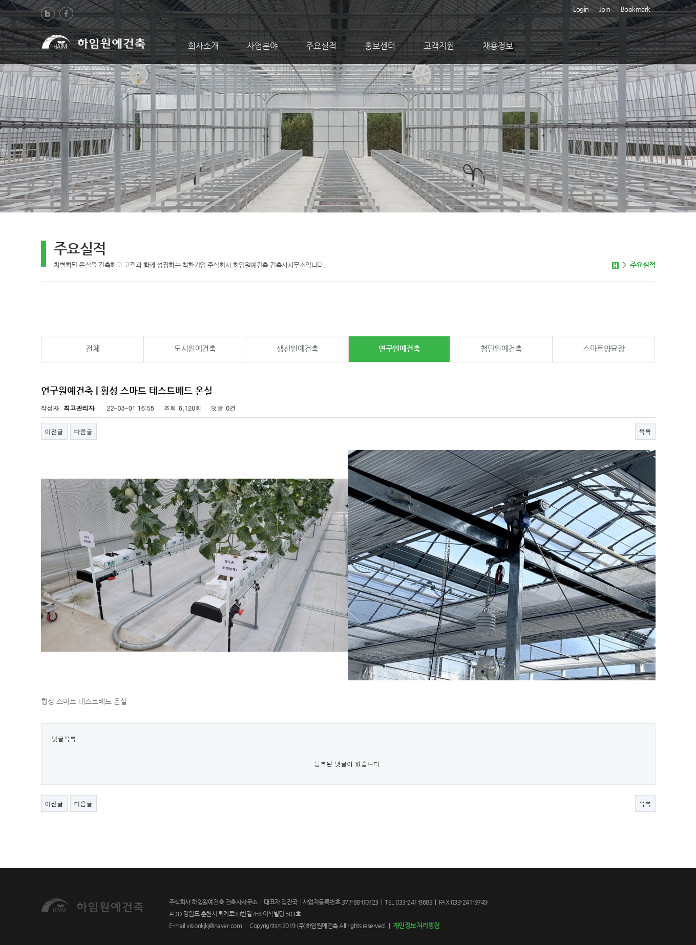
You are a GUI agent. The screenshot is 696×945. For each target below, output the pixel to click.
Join (604, 8)
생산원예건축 (297, 348)
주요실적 (321, 46)
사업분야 (262, 46)
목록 (645, 431)
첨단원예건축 (501, 348)
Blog (48, 13)
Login (581, 8)
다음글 (83, 431)
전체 (92, 348)
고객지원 (439, 46)
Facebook (66, 13)
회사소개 (203, 46)
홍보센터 (380, 46)
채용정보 (497, 46)
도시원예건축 (195, 348)
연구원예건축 (399, 348)
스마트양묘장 (603, 348)
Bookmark (635, 8)
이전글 (54, 431)
